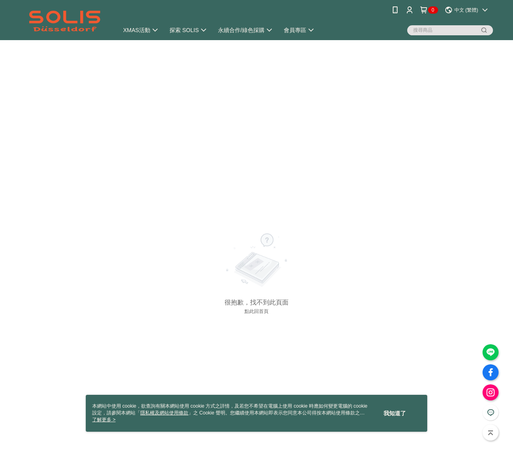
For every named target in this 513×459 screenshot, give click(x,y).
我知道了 (395, 413)
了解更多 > (103, 419)
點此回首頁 (256, 311)
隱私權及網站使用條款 (164, 413)
